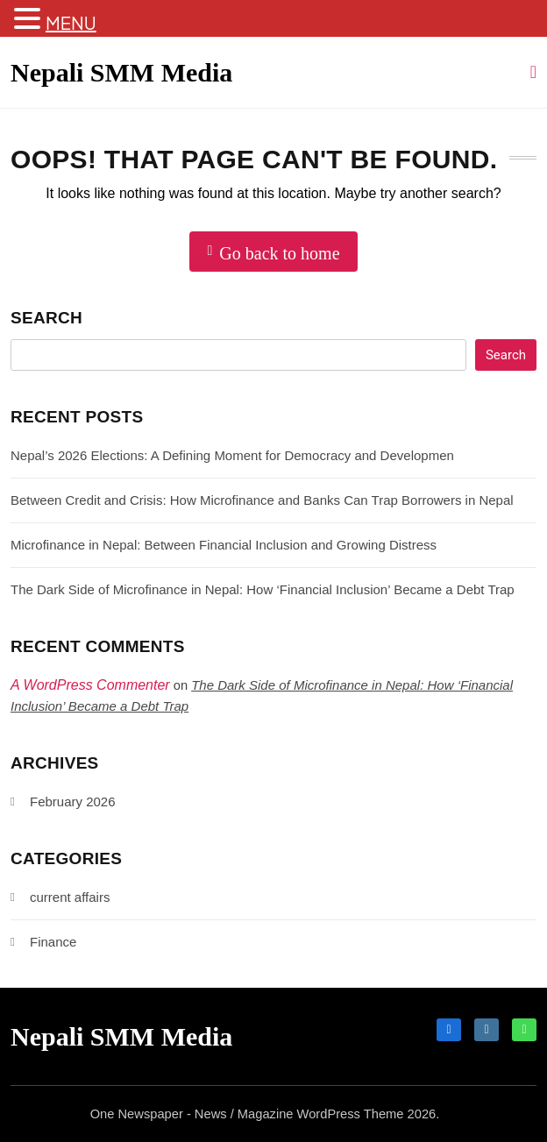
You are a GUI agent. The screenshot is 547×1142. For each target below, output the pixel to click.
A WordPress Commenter (90, 684)
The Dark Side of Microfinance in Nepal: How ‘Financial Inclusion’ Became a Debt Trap (263, 589)
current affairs (70, 897)
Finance (53, 941)
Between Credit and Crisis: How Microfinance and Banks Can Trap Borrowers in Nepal (262, 500)
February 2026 (73, 801)
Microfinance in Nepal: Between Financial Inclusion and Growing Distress (224, 544)
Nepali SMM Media (121, 72)
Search (46, 318)
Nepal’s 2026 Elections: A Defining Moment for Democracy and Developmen (232, 455)
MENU (71, 22)
